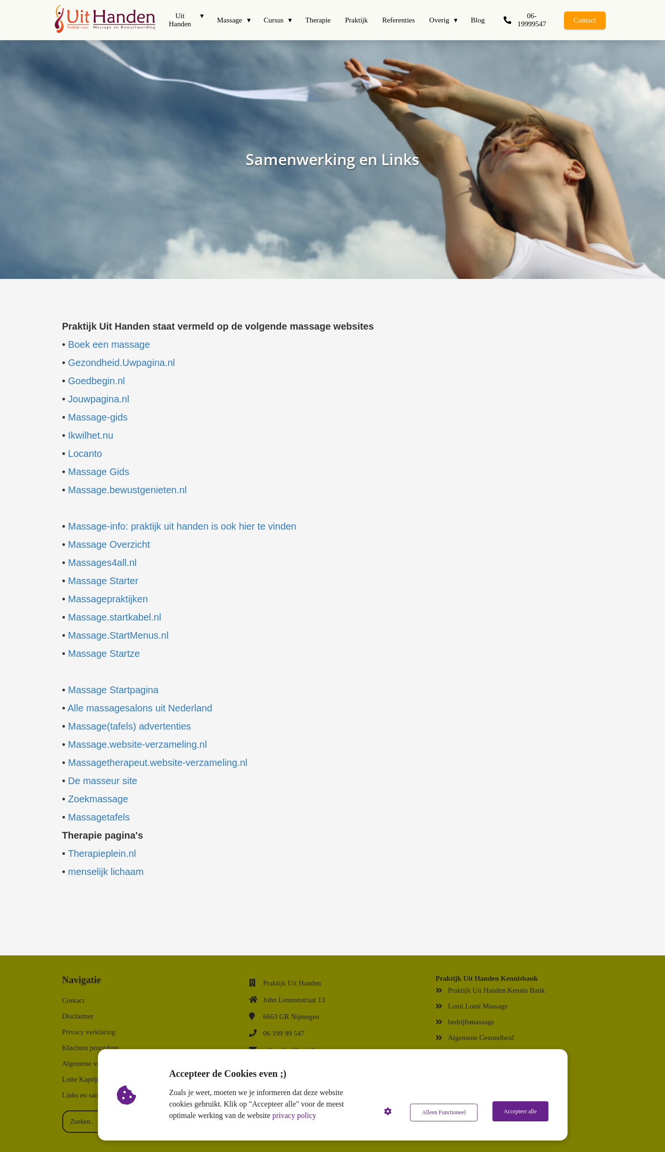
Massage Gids (98, 471)
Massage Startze (104, 653)
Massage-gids (98, 417)
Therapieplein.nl (102, 853)
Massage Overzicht (109, 544)
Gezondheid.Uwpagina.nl (121, 362)
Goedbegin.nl (96, 381)
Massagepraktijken (108, 599)
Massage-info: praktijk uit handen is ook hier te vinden (182, 526)
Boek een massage (108, 344)
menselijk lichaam (106, 871)
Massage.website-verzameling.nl (137, 744)
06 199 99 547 (283, 1033)
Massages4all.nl (102, 562)
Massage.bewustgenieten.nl (127, 490)
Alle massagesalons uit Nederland (140, 708)
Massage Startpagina (113, 690)
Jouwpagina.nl (98, 399)
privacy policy (296, 1115)
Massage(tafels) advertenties (129, 726)
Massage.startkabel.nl (114, 617)
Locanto (85, 453)
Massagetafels (99, 817)
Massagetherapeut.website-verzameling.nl (158, 762)
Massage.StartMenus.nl (118, 635)
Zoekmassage (98, 799)
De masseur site (102, 780)
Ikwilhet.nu (93, 435)
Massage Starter (103, 581)
